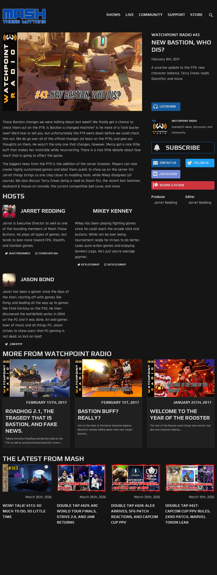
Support (176, 14)
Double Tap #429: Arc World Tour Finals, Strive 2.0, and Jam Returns (77, 513)
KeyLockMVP (90, 264)
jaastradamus (19, 253)
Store (196, 14)
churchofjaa (48, 253)
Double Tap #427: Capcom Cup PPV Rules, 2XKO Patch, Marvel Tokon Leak (187, 513)
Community (151, 14)
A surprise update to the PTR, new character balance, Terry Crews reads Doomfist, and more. (180, 73)
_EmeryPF (16, 344)
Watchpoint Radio (184, 120)
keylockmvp (117, 264)
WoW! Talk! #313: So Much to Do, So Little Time (24, 511)
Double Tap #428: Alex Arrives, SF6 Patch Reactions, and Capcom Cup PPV (134, 513)
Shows (113, 14)
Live (129, 14)
